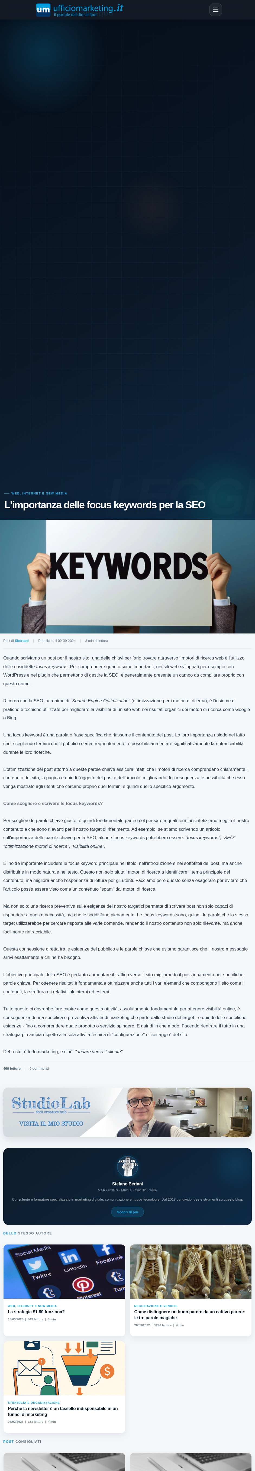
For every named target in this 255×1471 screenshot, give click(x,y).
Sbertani (22, 641)
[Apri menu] (215, 10)
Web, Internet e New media (39, 493)
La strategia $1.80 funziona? (36, 1312)
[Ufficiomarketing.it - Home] (80, 9)
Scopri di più (127, 1212)
